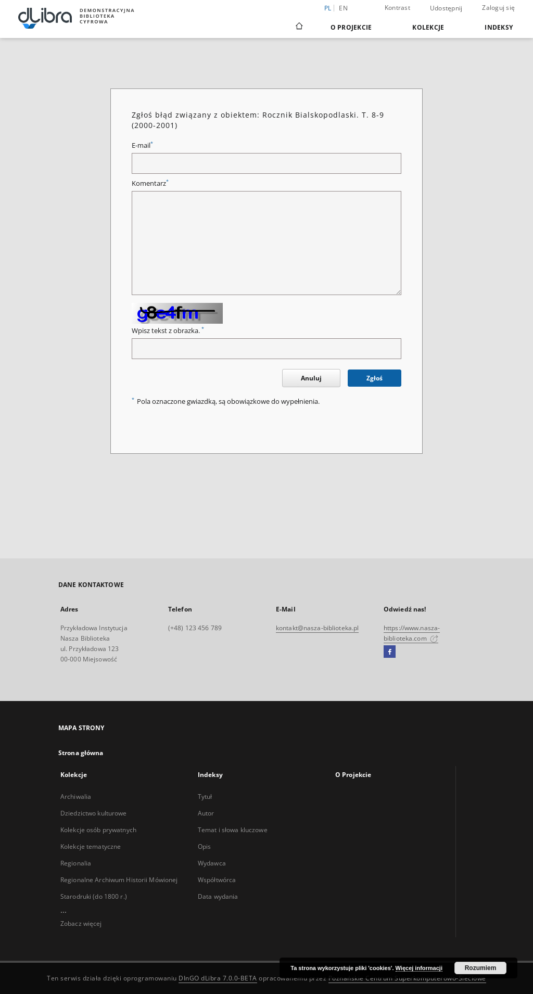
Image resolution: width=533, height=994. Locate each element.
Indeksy (499, 27)
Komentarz (150, 183)
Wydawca (212, 863)
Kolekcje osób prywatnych (98, 829)
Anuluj (311, 378)
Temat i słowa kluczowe (233, 829)
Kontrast (397, 7)
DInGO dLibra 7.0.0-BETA (218, 978)
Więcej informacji (419, 968)
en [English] (343, 8)
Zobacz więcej (81, 923)
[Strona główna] (298, 27)
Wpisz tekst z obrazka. (168, 330)
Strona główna (81, 752)
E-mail (142, 145)
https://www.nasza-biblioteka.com (412, 633)
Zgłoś (374, 378)
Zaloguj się (498, 7)
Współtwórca (217, 879)
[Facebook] (390, 652)
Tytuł (205, 796)
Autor (206, 813)
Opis (204, 846)
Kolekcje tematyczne (90, 846)
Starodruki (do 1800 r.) (93, 896)
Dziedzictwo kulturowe (93, 813)
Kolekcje (428, 27)
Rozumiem (481, 968)
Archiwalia (75, 796)
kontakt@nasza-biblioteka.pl (317, 627)
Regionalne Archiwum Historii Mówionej (118, 879)
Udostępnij (446, 8)
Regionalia (75, 863)
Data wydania (218, 896)
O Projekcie (351, 27)
